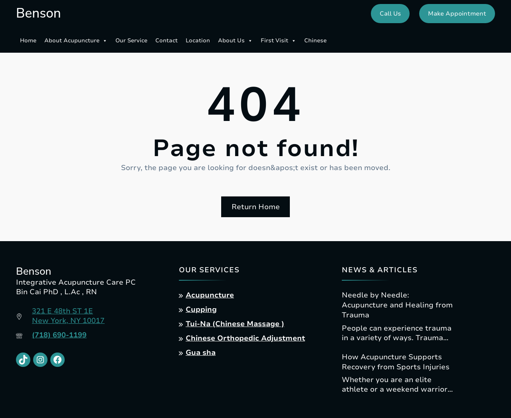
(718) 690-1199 (59, 335)
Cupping (201, 309)
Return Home (256, 207)
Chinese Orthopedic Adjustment (245, 338)
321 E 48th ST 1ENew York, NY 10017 (68, 315)
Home (28, 40)
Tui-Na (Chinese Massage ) (235, 324)
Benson (38, 13)
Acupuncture (210, 295)
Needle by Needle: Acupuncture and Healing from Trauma (397, 305)
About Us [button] (235, 41)
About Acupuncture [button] (75, 41)
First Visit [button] (278, 41)
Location (198, 40)
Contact (166, 40)
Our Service (131, 40)
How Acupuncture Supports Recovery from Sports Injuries (396, 362)
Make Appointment (457, 14)
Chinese (315, 40)
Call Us (390, 14)
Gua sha (201, 352)
